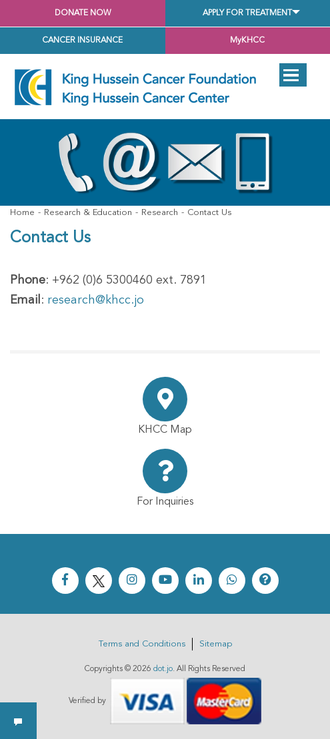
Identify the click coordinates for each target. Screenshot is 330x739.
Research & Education (88, 212)
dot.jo (163, 669)
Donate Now (83, 13)
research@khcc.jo (95, 300)
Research (159, 212)
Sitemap (215, 644)
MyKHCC (247, 41)
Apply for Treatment (247, 13)
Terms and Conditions (142, 644)
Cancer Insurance (82, 41)
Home (22, 212)
